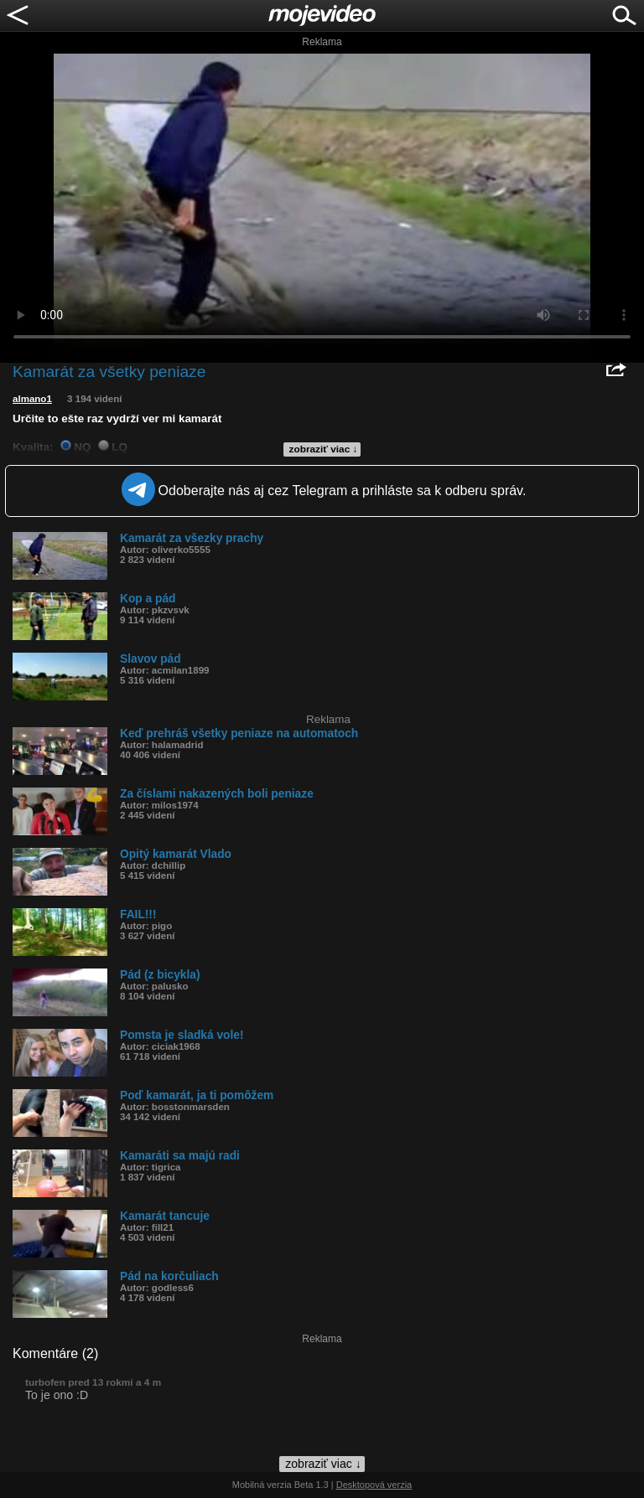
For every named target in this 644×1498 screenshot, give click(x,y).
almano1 (32, 399)
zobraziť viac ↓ (323, 449)
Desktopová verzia (374, 1485)
